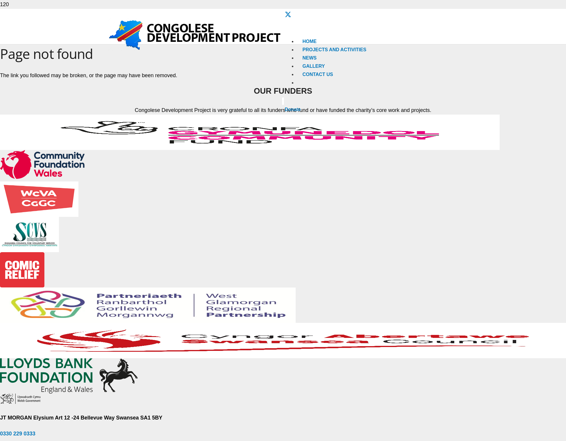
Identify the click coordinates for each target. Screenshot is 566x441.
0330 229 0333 (17, 434)
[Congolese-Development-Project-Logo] (195, 49)
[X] (288, 15)
